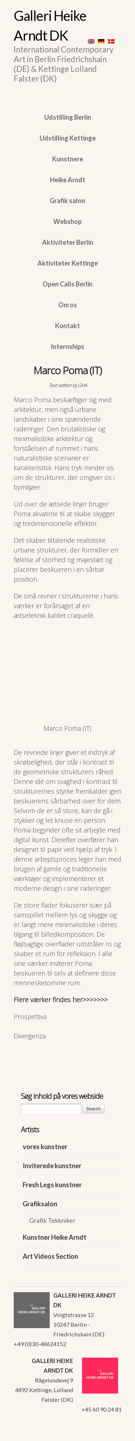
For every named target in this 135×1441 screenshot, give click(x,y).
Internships (67, 346)
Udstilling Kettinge (68, 138)
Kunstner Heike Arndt (54, 1237)
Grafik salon (67, 201)
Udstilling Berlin (67, 117)
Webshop (67, 221)
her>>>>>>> (90, 999)
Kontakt (67, 326)
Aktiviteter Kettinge (67, 263)
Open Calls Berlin (67, 284)
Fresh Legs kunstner (52, 1185)
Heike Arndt (67, 180)
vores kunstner (45, 1147)
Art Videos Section (50, 1256)
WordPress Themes (108, 1433)
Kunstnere (67, 159)
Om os (67, 305)
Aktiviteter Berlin (67, 242)
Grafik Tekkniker (52, 1220)
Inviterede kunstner (52, 1166)
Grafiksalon (40, 1204)
